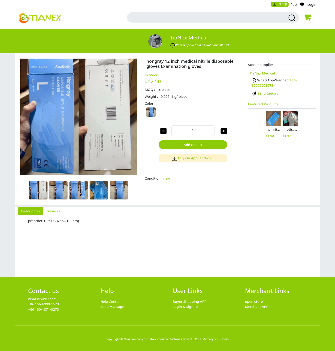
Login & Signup (185, 306)
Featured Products (263, 104)
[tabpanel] (167, 244)
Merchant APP (256, 306)
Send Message (112, 306)
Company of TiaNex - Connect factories (156, 339)
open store (254, 301)
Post (294, 4)
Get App (280, 4)
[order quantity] (192, 130)
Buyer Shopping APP (189, 301)
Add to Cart (193, 144)
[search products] (291, 18)
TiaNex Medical (189, 37)
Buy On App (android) (193, 158)
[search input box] (202, 17)
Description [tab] (30, 211)
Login (311, 4)
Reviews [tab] (53, 211)
